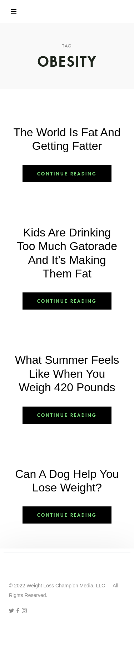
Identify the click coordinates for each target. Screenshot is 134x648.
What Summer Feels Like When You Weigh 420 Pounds (67, 373)
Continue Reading (67, 174)
